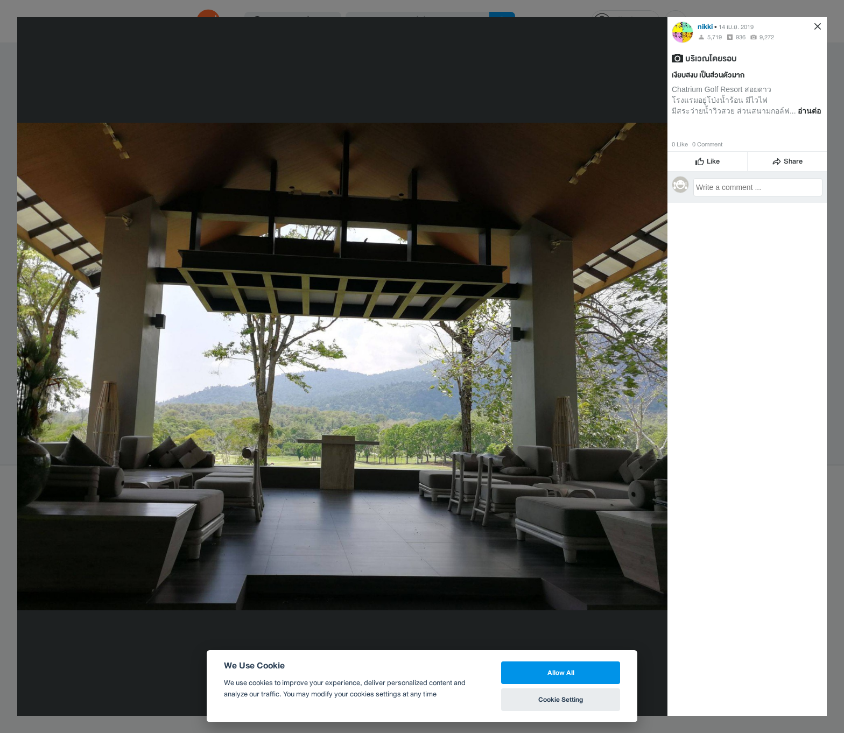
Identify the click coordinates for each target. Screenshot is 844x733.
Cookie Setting (560, 699)
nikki (705, 26)
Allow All (560, 672)
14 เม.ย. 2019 (736, 27)
